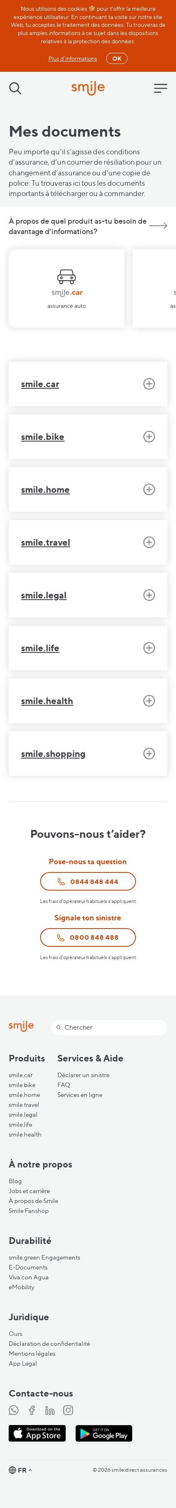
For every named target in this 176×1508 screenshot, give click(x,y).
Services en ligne (79, 1095)
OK (116, 58)
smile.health (25, 1134)
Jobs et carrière (29, 1191)
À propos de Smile (33, 1201)
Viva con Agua (29, 1277)
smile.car (21, 1075)
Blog (15, 1181)
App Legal (23, 1363)
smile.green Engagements (44, 1257)
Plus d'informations (72, 58)
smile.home (24, 1095)
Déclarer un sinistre (83, 1075)
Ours (15, 1334)
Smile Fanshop (29, 1211)
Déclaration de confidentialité (49, 1343)
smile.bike (22, 1085)
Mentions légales (32, 1353)
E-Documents (28, 1267)
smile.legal (23, 1114)
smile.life (20, 1124)
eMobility (21, 1287)
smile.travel (24, 1105)
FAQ (63, 1085)
